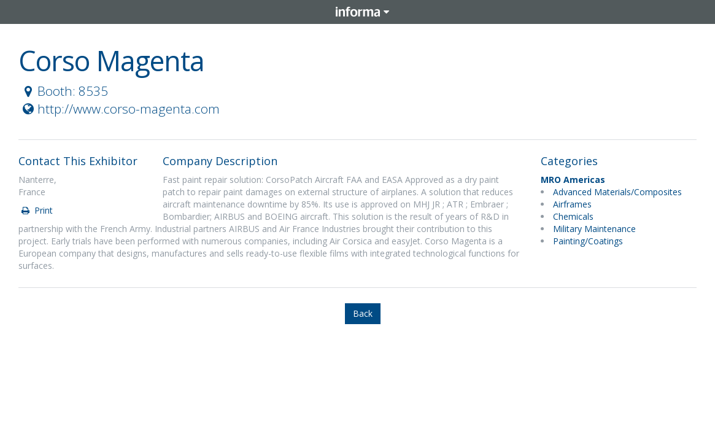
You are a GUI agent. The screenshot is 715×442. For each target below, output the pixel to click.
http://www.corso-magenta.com (120, 108)
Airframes (572, 204)
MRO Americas (573, 179)
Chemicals (573, 216)
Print (36, 210)
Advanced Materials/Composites (617, 192)
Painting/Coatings (588, 241)
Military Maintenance (594, 229)
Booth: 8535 (64, 90)
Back (363, 313)
